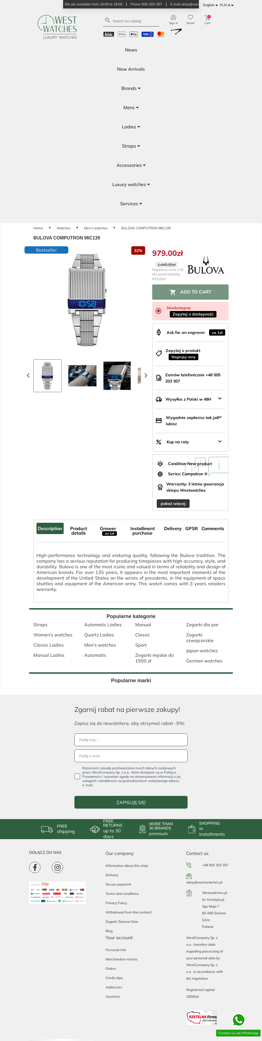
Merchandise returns (122, 959)
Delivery (112, 875)
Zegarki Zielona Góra (122, 921)
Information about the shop (127, 865)
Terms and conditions (122, 893)
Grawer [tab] (108, 531)
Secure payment (118, 884)
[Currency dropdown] (227, 5)
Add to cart (190, 292)
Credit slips (114, 978)
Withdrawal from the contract (129, 912)
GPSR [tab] (191, 528)
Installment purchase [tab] (142, 531)
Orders (111, 968)
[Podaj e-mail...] (131, 756)
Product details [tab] (78, 531)
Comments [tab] (212, 528)
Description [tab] (50, 528)
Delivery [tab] (173, 528)
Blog (109, 931)
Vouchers (113, 996)
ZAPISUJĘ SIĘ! (131, 802)
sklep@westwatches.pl (204, 882)
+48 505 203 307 (215, 865)
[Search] (131, 21)
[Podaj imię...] (131, 739)
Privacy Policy (116, 903)
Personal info (116, 950)
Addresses (114, 987)
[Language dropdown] (211, 5)
